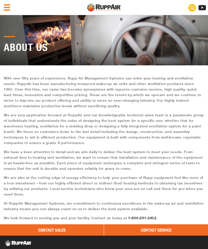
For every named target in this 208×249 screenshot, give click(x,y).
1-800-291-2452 (142, 218)
